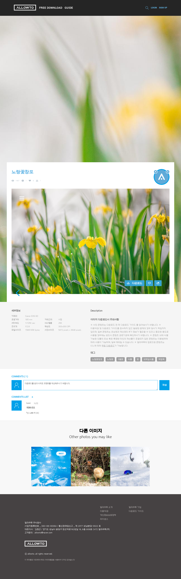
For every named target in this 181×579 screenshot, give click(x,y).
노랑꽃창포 (97, 359)
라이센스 (104, 519)
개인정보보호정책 (108, 515)
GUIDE (69, 7)
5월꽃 (120, 359)
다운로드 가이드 (128, 325)
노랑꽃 (110, 359)
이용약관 (104, 511)
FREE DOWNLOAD (50, 7)
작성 (164, 385)
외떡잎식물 (149, 359)
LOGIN (154, 8)
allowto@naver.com (43, 533)
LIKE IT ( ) (34, 413)
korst (28, 403)
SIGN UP (163, 8)
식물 (130, 359)
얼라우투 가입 (135, 507)
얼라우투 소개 (106, 507)
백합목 (161, 359)
